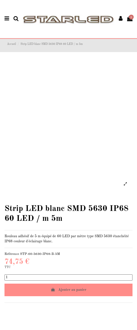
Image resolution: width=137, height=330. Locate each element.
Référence (11, 254)
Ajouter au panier (68, 290)
